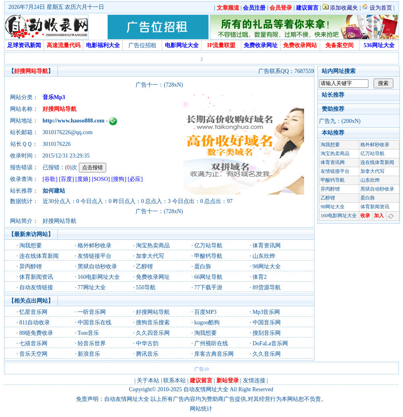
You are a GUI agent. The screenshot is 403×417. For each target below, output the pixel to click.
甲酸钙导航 (208, 256)
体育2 (260, 277)
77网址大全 (92, 287)
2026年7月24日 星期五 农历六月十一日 (56, 7)
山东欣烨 (264, 256)
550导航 (146, 287)
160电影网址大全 (99, 277)
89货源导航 (267, 287)
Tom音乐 (88, 333)
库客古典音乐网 (214, 354)
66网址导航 (208, 277)
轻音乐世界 (92, 343)
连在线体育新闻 (39, 256)
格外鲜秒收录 (94, 246)
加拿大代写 (150, 256)
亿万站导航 (208, 246)
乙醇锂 (144, 266)
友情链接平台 (94, 256)
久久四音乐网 (153, 333)
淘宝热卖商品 (153, 246)
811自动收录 (34, 322)
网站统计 (201, 409)
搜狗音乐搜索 (153, 322)
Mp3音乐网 (266, 312)
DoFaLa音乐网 (270, 343)
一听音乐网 (92, 312)
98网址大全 (267, 266)
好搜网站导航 (153, 312)
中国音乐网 (267, 322)
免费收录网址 (153, 277)
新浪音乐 (89, 354)
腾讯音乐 (147, 354)
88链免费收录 (36, 333)
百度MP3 (205, 312)
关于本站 (148, 381)
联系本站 (174, 381)
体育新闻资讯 (36, 277)
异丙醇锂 (30, 266)
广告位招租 (142, 45)
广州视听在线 (211, 343)
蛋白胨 (202, 266)
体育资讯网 (267, 246)
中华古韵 (147, 343)
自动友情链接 (36, 287)
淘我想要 (30, 246)
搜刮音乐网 (267, 333)
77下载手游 (208, 287)
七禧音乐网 (33, 343)
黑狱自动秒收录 (97, 266)
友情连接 (254, 381)
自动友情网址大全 (205, 389)
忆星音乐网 (33, 312)
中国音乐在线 (94, 322)
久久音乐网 (267, 354)
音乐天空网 (33, 354)
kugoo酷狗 (207, 322)
